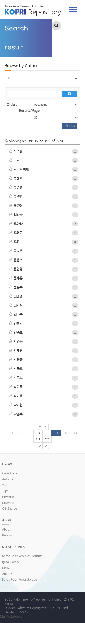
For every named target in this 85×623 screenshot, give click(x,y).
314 (38, 433)
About (6, 529)
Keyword (8, 503)
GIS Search (9, 509)
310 (45, 427)
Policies (7, 535)
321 (39, 446)
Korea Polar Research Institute (22, 556)
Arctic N (7, 574)
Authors (7, 479)
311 (10, 433)
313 (29, 433)
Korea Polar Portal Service (19, 580)
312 (19, 433)
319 (38, 439)
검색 (56, 25)
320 (47, 439)
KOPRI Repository (33, 10)
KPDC (6, 568)
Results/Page (29, 111)
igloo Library (10, 562)
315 (47, 433)
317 (65, 433)
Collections (9, 473)
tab (73, 9)
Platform (8, 497)
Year (5, 485)
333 (45, 446)
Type (5, 491)
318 (74, 433)
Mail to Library (11, 616)
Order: (12, 105)
